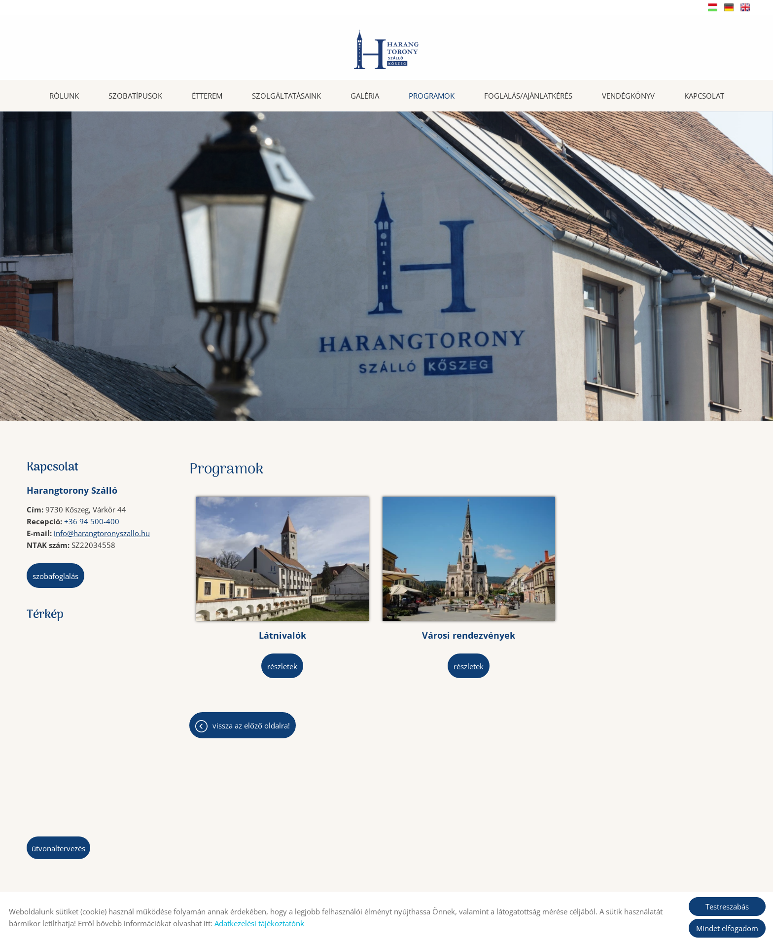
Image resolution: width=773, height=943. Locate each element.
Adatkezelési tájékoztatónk (259, 923)
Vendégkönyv (628, 95)
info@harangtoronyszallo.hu (102, 532)
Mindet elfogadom (727, 928)
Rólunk (64, 95)
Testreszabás (727, 906)
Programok (432, 95)
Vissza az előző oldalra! (251, 689)
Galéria (365, 95)
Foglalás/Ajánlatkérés (528, 95)
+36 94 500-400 (91, 520)
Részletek (259, 630)
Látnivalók (258, 599)
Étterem (207, 95)
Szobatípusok (135, 95)
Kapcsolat (704, 95)
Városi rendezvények (398, 599)
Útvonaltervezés (58, 847)
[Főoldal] (386, 49)
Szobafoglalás (55, 575)
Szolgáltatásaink (286, 95)
